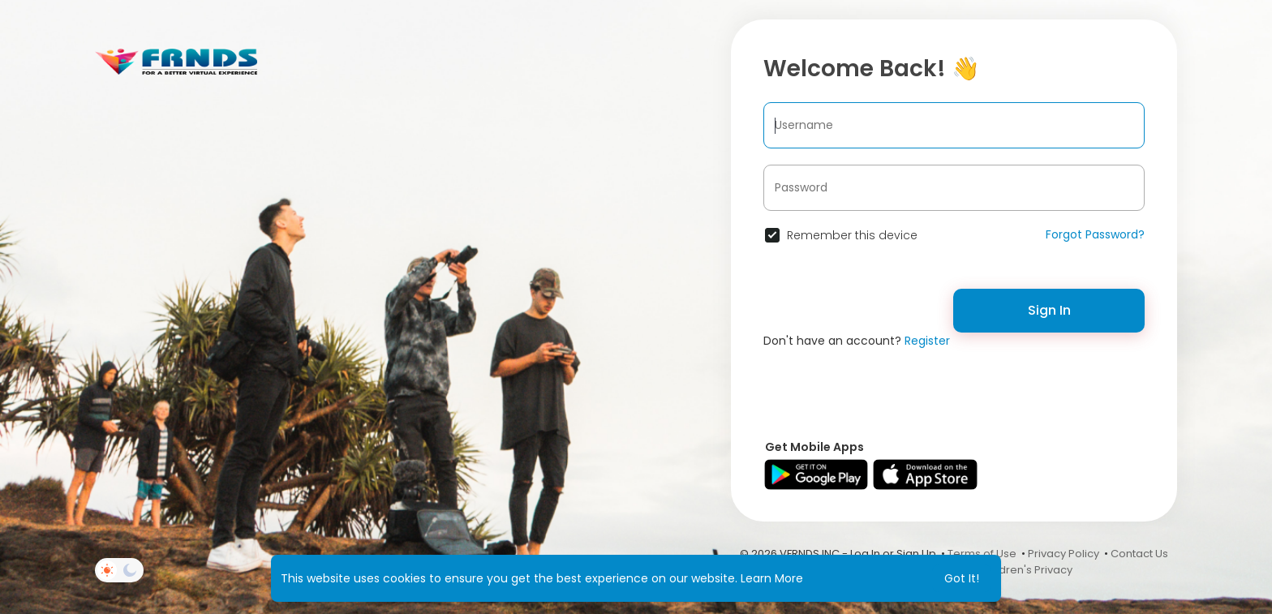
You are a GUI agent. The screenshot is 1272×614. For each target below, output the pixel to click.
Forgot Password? (1095, 234)
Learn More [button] (772, 578)
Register (927, 341)
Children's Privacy (1025, 570)
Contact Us (1139, 553)
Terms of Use (982, 553)
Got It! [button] (961, 578)
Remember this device (852, 235)
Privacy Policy (1063, 553)
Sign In (1049, 310)
